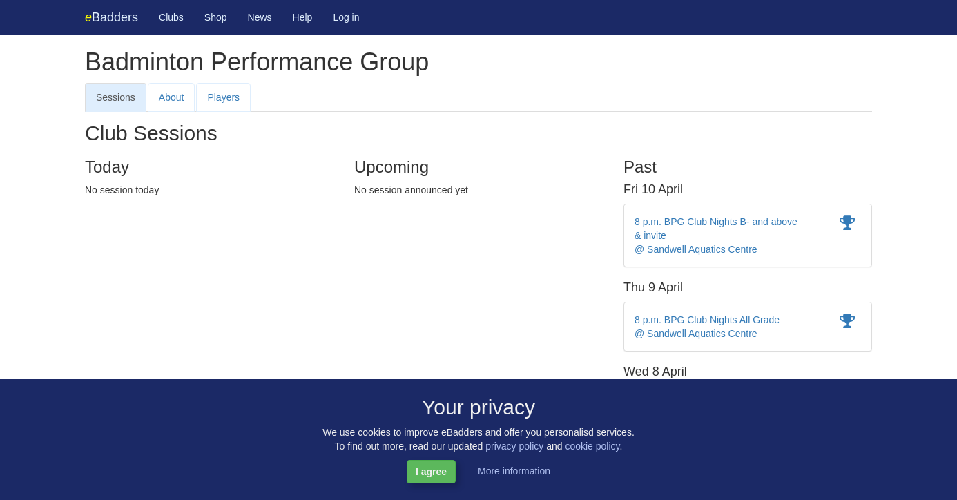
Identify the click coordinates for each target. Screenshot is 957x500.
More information (514, 471)
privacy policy (514, 446)
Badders (111, 17)
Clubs (171, 17)
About (171, 97)
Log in (346, 17)
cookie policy (592, 446)
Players (223, 97)
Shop (215, 17)
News (260, 17)
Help (303, 17)
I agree (431, 471)
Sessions (115, 97)
